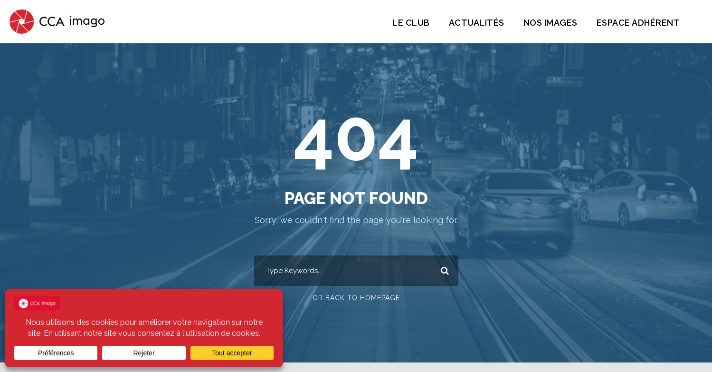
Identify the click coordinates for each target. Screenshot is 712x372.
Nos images (544, 23)
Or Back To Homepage (356, 298)
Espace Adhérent (636, 23)
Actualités (468, 23)
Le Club (402, 23)
